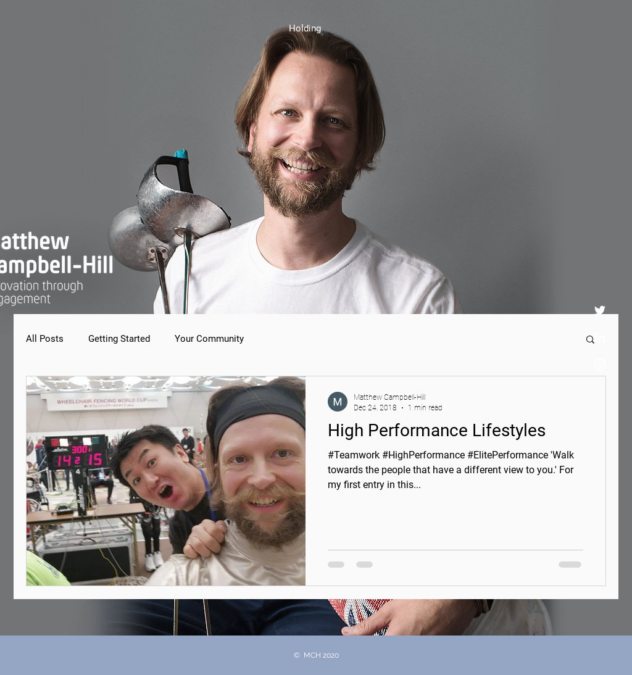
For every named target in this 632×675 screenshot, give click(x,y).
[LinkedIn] (599, 337)
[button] (590, 340)
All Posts (45, 338)
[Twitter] (599, 310)
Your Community (209, 338)
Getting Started (119, 338)
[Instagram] (599, 364)
